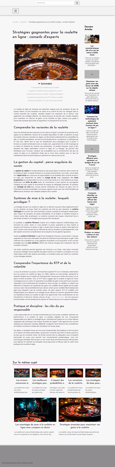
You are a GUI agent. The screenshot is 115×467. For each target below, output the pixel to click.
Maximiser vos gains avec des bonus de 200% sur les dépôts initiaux (92, 86)
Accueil (15, 22)
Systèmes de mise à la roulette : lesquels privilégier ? (45, 94)
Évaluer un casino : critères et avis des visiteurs (92, 235)
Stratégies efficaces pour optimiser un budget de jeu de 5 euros (92, 160)
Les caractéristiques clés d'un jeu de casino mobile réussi (92, 50)
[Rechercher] (55, 3)
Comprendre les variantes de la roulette (45, 87)
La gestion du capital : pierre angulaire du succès (45, 91)
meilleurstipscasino (58, 297)
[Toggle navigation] (16, 11)
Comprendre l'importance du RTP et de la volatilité (45, 97)
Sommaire (46, 83)
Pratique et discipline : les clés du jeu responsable (45, 100)
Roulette (23, 22)
